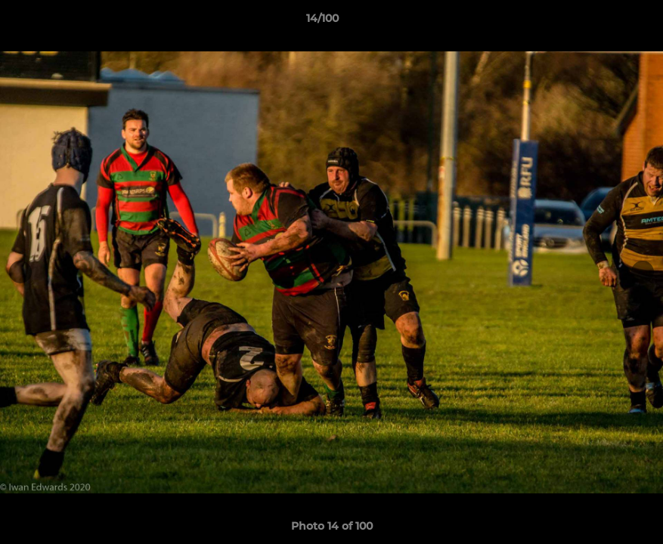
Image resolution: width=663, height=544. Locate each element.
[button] (599, 22)
